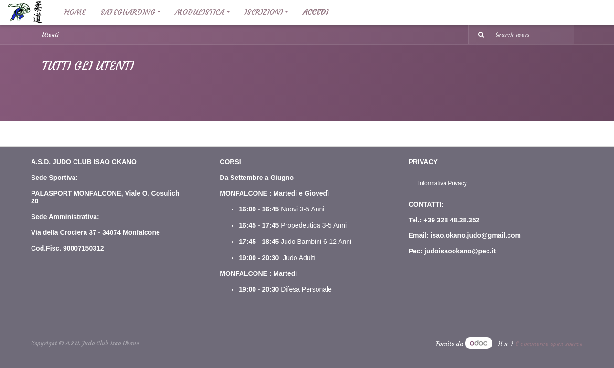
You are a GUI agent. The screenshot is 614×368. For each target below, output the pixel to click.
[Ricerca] (477, 34)
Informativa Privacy (442, 183)
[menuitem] (75, 12)
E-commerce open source (549, 343)
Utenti (50, 34)
